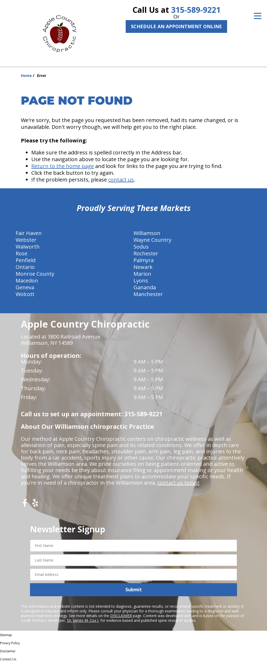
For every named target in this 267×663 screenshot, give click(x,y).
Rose (21, 253)
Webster (26, 239)
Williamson (147, 233)
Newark (143, 266)
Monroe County (35, 273)
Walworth (28, 246)
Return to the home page (62, 166)
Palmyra (144, 260)
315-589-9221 (196, 9)
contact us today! (178, 482)
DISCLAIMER (121, 615)
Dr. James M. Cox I (82, 620)
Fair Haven (29, 233)
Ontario (25, 266)
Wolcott (25, 294)
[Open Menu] (257, 16)
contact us (121, 179)
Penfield (25, 260)
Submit (133, 589)
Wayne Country (152, 239)
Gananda (145, 287)
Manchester (148, 294)
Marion (142, 273)
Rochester (146, 253)
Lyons (141, 280)
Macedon (27, 280)
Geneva (25, 287)
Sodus (141, 246)
